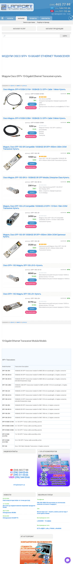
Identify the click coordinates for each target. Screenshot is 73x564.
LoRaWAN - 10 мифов (44, 521)
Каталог (21, 18)
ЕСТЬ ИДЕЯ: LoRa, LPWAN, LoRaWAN (49, 528)
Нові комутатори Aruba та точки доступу (16, 500)
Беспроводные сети (43, 518)
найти (65, 36)
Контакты (46, 18)
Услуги (10, 18)
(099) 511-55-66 (20, 475)
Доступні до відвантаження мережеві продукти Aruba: (19, 506)
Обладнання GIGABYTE (10, 518)
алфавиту (12, 85)
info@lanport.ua (19, 485)
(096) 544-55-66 (20, 472)
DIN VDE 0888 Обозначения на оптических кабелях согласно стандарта (51, 503)
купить (32, 104)
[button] (68, 560)
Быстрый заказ (31, 107)
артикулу (24, 85)
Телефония (40, 499)
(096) (62, 8)
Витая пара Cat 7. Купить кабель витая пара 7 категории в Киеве (52, 512)
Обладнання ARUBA (9, 512)
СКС (38, 508)
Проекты (33, 18)
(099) (62, 11)
